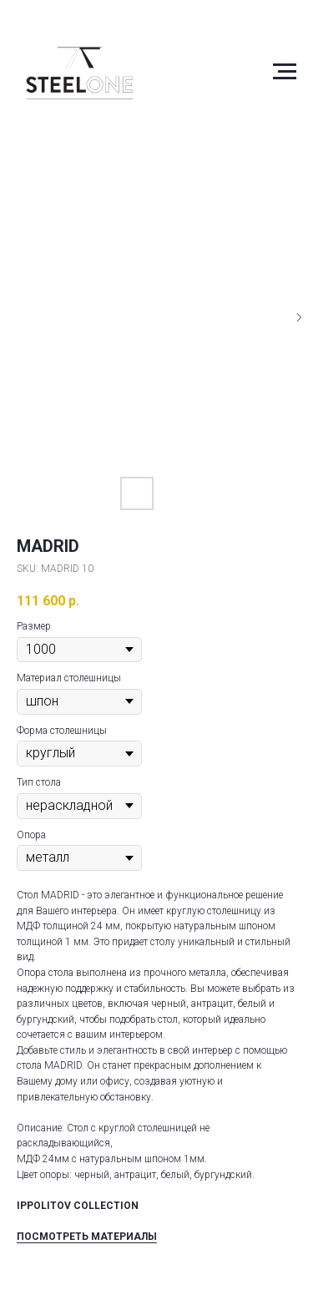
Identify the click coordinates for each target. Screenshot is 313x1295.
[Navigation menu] (284, 71)
